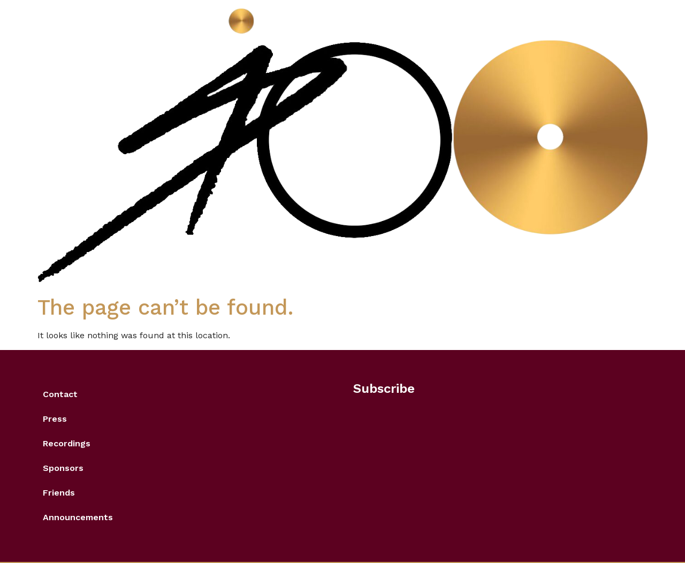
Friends (59, 493)
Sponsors (63, 468)
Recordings (66, 443)
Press (55, 419)
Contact (60, 394)
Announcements (78, 517)
